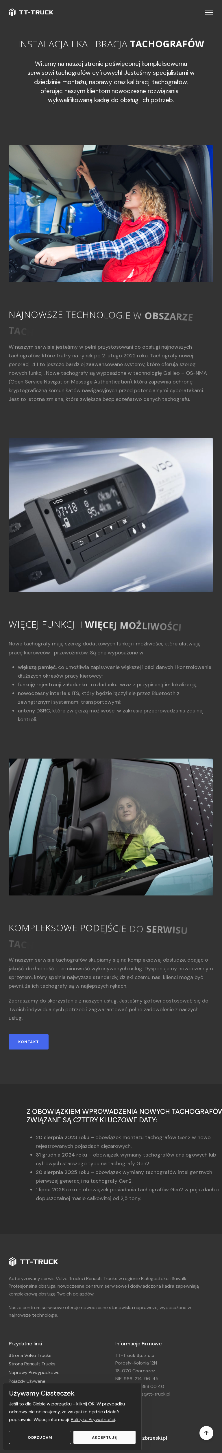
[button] (209, 12)
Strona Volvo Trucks (30, 1355)
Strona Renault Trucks (32, 1364)
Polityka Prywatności (93, 1419)
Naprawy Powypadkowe (34, 1372)
